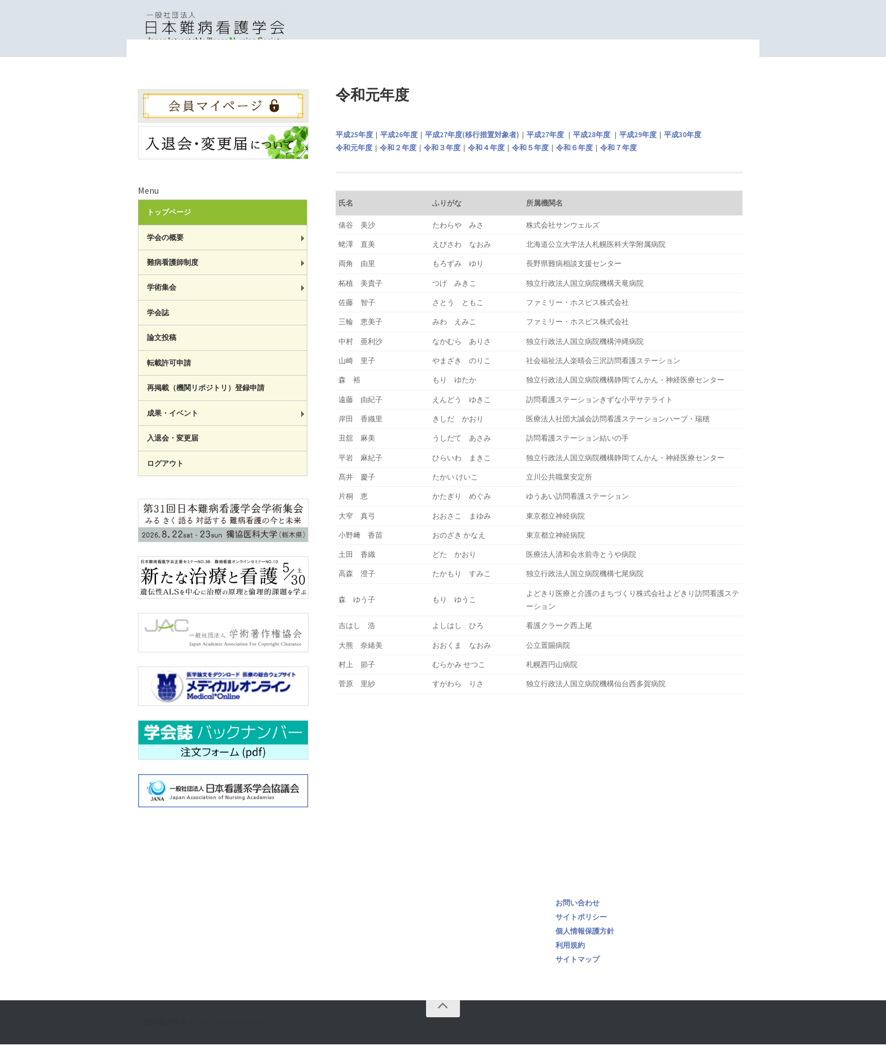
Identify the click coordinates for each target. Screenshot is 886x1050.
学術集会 (161, 293)
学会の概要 (165, 243)
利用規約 (570, 951)
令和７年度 (618, 153)
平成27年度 (545, 140)
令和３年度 (442, 153)
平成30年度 (682, 140)
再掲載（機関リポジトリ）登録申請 (205, 393)
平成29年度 (638, 140)
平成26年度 (399, 140)
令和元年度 (354, 153)
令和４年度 (486, 153)
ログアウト (165, 469)
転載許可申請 (169, 368)
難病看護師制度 (172, 268)
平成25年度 (354, 140)
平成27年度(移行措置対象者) (472, 140)
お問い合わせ (577, 908)
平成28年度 (591, 140)
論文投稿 (161, 343)
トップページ (497, 68)
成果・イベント (172, 419)
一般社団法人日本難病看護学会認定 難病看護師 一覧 (619, 68)
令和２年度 (398, 153)
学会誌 (158, 318)
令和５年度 (530, 153)
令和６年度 (574, 153)
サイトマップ (577, 965)
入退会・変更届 (172, 443)
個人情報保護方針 (584, 937)
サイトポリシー (581, 922)
